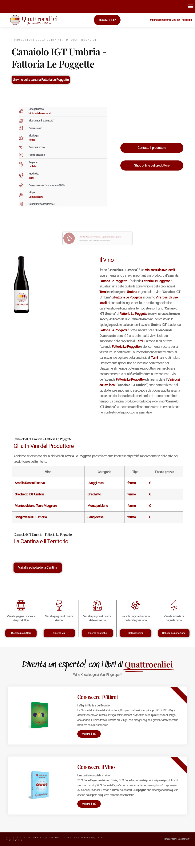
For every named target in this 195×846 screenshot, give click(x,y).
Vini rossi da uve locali (40, 113)
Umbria (32, 166)
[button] (190, 6)
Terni (31, 177)
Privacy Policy (170, 839)
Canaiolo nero (36, 196)
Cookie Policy (183, 839)
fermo (32, 139)
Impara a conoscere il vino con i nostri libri (170, 19)
